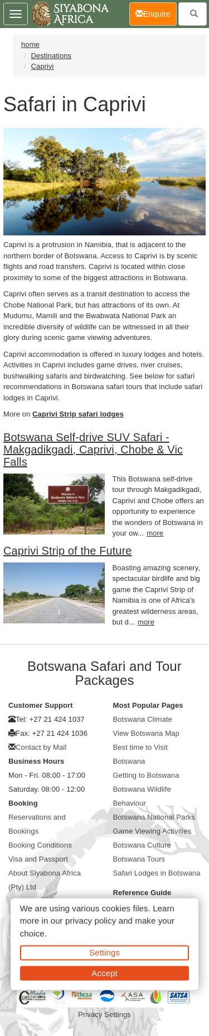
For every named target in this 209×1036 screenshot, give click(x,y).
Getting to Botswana (146, 775)
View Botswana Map (146, 733)
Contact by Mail (41, 747)
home (30, 44)
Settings (104, 952)
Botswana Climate (142, 719)
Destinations (51, 55)
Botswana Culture (142, 845)
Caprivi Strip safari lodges (78, 414)
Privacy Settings (104, 1014)
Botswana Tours (139, 859)
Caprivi (42, 66)
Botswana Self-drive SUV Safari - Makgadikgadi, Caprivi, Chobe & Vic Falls (93, 449)
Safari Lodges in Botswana (157, 873)
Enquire (156, 13)
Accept (104, 972)
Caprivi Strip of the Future (67, 551)
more (155, 533)
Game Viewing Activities (152, 831)
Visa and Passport (38, 859)
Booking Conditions (40, 845)
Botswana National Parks (154, 817)
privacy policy (90, 920)
